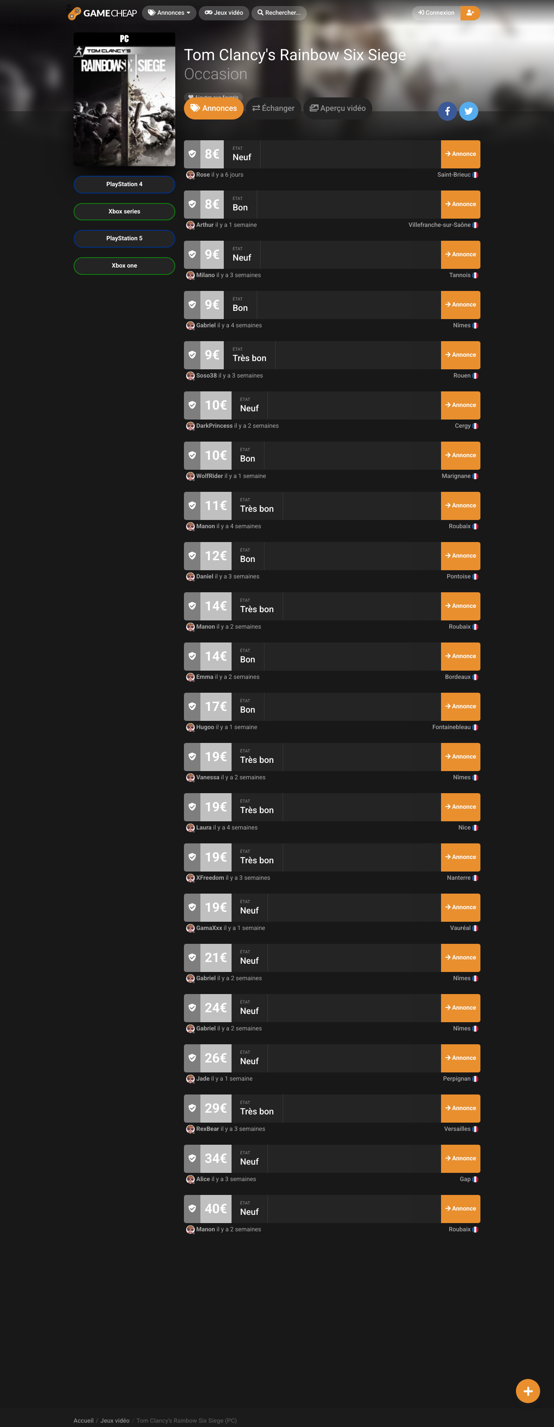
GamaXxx (205, 928)
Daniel (200, 576)
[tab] (214, 108)
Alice (199, 1179)
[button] (279, 13)
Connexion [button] (436, 13)
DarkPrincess (210, 426)
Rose (199, 174)
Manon (201, 526)
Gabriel (201, 325)
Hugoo (201, 727)
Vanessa (203, 777)
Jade (198, 1078)
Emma (200, 677)
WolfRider (205, 476)
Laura (199, 827)
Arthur (200, 225)
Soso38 (202, 375)
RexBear (203, 1129)
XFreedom (205, 878)
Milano (201, 275)
